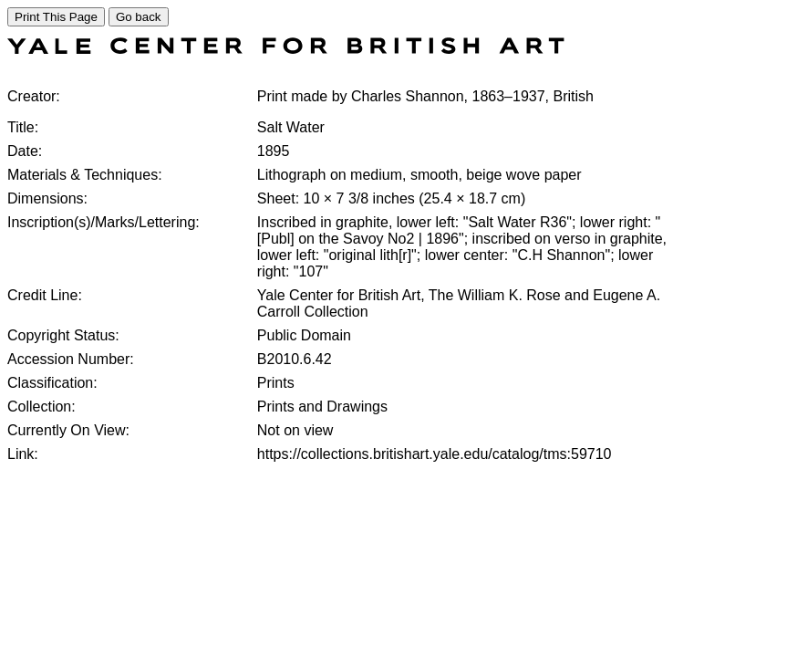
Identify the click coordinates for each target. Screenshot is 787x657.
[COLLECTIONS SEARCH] (285, 49)
